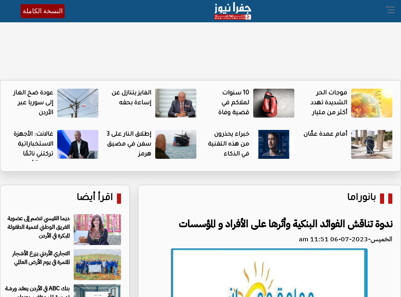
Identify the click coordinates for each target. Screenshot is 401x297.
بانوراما (361, 198)
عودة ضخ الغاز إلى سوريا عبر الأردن (33, 103)
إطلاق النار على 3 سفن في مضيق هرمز (129, 145)
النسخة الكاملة (43, 11)
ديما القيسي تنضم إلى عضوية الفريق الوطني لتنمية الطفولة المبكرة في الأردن (38, 227)
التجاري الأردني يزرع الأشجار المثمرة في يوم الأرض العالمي (41, 257)
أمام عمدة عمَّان (325, 135)
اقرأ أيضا (95, 198)
